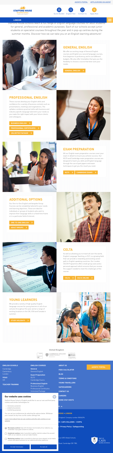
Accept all (43, 447)
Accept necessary (16, 447)
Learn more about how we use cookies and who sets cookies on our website (28, 420)
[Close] (54, 397)
